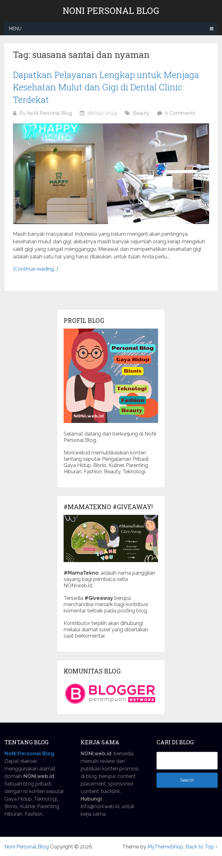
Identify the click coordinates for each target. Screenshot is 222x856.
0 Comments (180, 113)
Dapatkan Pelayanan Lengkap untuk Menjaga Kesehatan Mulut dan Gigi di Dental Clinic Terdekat (106, 87)
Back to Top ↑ (201, 847)
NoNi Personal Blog (49, 113)
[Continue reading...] (35, 269)
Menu (15, 28)
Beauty (141, 113)
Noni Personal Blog (111, 10)
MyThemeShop (165, 847)
